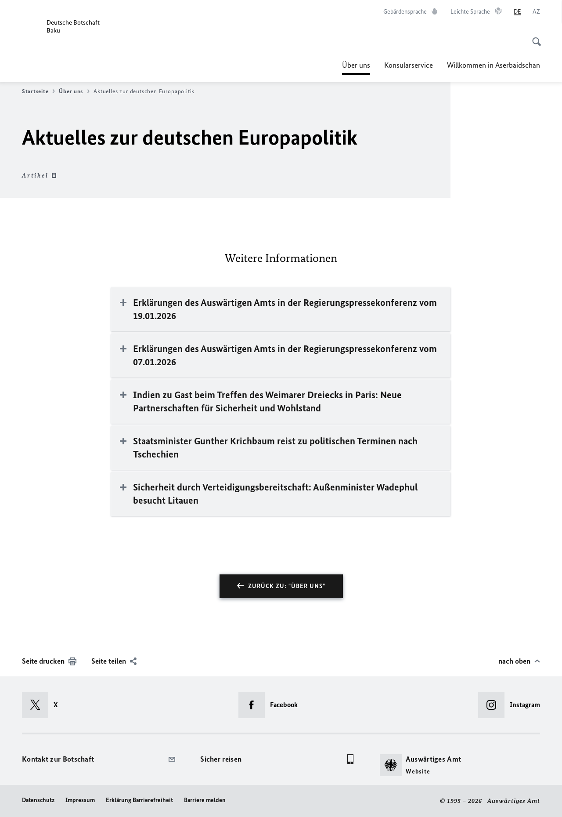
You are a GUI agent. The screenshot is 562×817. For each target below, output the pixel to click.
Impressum (80, 800)
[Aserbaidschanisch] (536, 11)
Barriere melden (205, 800)
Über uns (356, 65)
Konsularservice (408, 65)
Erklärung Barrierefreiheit (139, 800)
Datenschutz (38, 800)
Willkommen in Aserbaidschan (493, 65)
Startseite (38, 91)
